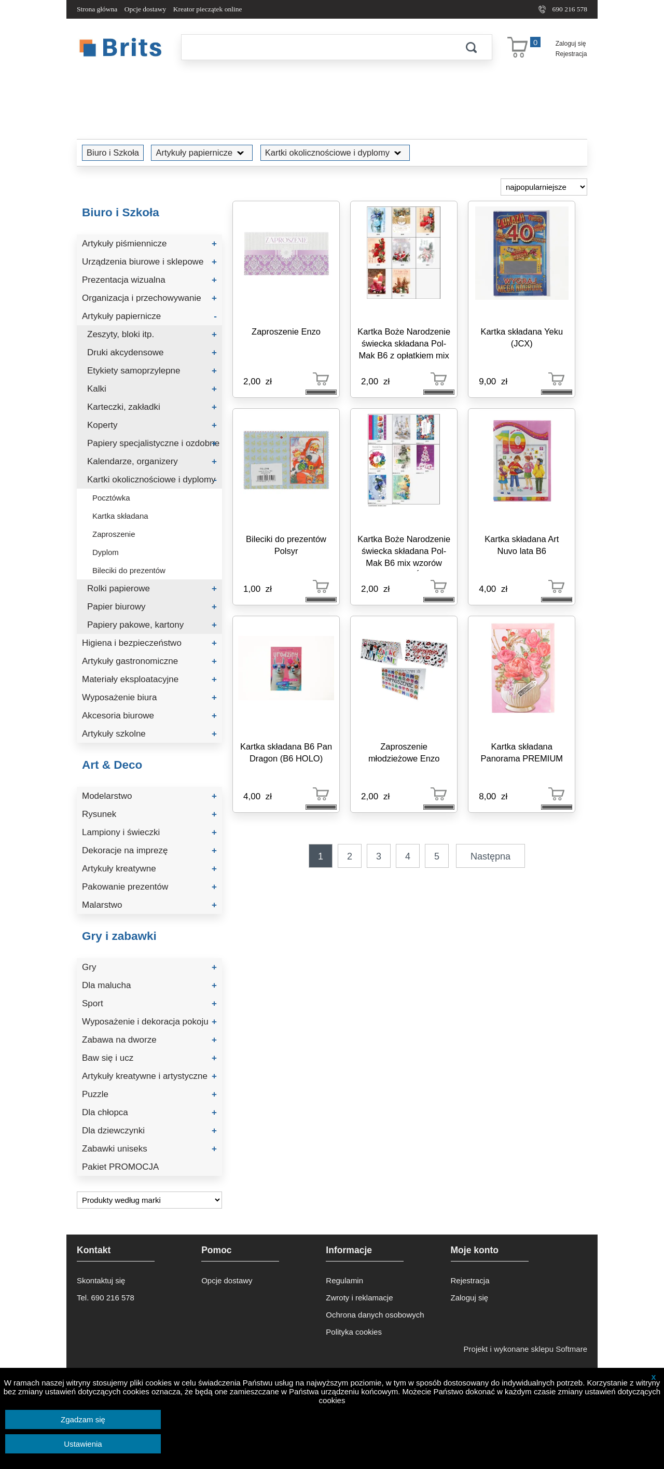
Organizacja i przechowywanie (149, 298)
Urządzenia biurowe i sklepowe (149, 262)
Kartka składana (120, 515)
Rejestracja (571, 54)
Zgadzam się (83, 1419)
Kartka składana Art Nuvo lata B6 (522, 545)
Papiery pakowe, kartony (152, 625)
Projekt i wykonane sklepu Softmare (525, 1349)
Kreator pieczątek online (207, 9)
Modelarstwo (149, 796)
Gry (149, 967)
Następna (490, 856)
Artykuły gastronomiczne (149, 661)
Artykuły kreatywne (149, 869)
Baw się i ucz (149, 1058)
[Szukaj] (316, 47)
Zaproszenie (113, 534)
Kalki (152, 389)
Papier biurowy (152, 607)
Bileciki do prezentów (128, 570)
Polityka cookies (354, 1331)
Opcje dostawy (146, 9)
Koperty (152, 425)
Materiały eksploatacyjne (149, 679)
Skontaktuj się (101, 1280)
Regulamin (344, 1280)
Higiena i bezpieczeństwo (149, 643)
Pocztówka (111, 497)
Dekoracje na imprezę (149, 850)
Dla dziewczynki (149, 1130)
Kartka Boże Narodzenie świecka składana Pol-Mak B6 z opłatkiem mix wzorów (403, 345)
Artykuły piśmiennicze (149, 243)
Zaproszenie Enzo (286, 331)
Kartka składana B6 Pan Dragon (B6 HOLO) (286, 752)
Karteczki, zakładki (152, 407)
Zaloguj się (571, 43)
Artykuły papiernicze (202, 152)
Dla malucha (149, 985)
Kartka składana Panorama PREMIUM (521, 752)
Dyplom (105, 552)
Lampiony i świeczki (149, 832)
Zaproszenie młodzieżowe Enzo (404, 752)
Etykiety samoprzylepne (152, 371)
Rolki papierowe (152, 588)
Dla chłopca (149, 1112)
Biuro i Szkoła (113, 152)
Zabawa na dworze (149, 1040)
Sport (149, 1003)
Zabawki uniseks (149, 1149)
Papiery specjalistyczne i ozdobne (153, 443)
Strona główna (97, 9)
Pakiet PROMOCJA (120, 1167)
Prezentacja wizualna (149, 280)
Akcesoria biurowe (149, 715)
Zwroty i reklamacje (359, 1297)
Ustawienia (83, 1443)
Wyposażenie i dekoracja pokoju (149, 1022)
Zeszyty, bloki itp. (152, 334)
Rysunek (149, 814)
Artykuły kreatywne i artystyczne (149, 1076)
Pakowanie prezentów (149, 887)
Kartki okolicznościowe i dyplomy (335, 152)
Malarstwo (149, 905)
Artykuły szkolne (149, 734)
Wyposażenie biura (149, 697)
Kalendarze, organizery (152, 461)
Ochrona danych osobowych (375, 1314)
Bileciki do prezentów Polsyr (286, 545)
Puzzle (149, 1094)
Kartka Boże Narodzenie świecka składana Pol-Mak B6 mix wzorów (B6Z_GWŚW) (403, 552)
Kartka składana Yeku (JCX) (521, 337)
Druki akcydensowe (152, 352)
